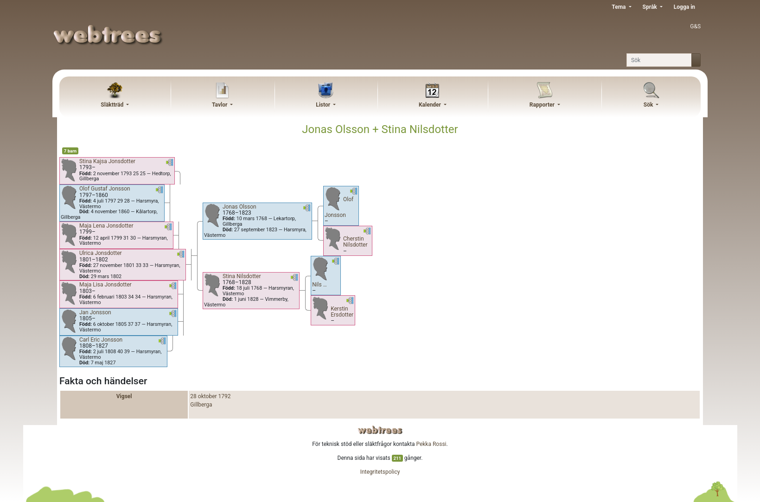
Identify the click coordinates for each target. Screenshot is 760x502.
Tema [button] (619, 7)
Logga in (684, 7)
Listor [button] (324, 105)
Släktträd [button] (113, 105)
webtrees (380, 430)
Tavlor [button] (220, 105)
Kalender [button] (430, 105)
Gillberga (201, 404)
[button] (169, 164)
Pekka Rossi (431, 444)
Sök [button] (649, 105)
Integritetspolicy (380, 472)
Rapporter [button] (543, 105)
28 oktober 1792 (210, 396)
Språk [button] (650, 7)
